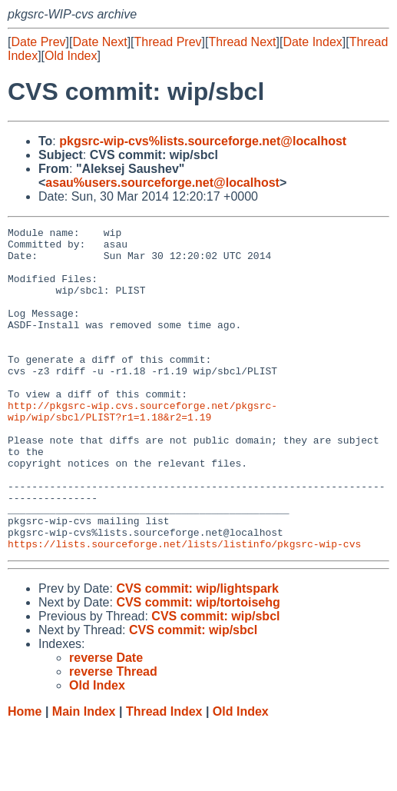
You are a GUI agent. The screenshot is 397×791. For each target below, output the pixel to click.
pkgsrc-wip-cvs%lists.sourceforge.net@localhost (202, 141)
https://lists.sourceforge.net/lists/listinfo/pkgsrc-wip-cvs (184, 608)
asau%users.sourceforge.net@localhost (162, 182)
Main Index (84, 776)
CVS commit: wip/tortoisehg (198, 666)
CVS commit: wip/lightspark (197, 653)
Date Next (99, 41)
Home (24, 776)
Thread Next (242, 41)
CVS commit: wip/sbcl (215, 680)
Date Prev (38, 41)
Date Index (312, 41)
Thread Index (164, 776)
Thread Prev (168, 41)
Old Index (71, 55)
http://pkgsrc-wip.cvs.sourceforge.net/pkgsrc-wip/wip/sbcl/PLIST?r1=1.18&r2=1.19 (142, 449)
